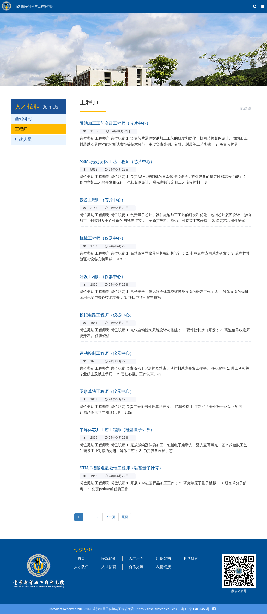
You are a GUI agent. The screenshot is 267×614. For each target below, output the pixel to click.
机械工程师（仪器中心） (102, 238)
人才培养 (136, 558)
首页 (81, 558)
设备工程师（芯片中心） (102, 200)
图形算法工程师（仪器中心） (107, 391)
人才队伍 (81, 567)
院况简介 (108, 558)
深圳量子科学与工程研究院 (34, 6)
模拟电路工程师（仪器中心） (107, 315)
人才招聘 (27, 106)
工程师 (21, 129)
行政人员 (23, 139)
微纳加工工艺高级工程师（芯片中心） (115, 123)
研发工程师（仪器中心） (102, 276)
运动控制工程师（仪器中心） (107, 353)
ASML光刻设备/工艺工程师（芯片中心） (117, 161)
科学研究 (191, 558)
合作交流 (136, 567)
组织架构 (163, 558)
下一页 (110, 517)
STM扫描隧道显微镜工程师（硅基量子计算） (121, 468)
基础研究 (23, 118)
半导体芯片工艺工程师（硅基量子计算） (117, 430)
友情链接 (163, 567)
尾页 (125, 517)
